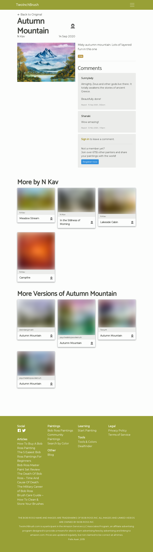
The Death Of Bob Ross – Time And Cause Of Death (29, 478)
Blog (51, 454)
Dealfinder (85, 446)
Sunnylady (87, 78)
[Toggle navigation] (132, 4)
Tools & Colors (87, 441)
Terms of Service (119, 434)
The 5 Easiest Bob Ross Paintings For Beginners (29, 456)
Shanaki (85, 116)
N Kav (21, 36)
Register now (90, 162)
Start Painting (87, 430)
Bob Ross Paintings (60, 430)
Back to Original (29, 14)
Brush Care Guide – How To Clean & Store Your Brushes (30, 499)
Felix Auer (73, 539)
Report (84, 105)
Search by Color (58, 443)
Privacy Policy (117, 430)
